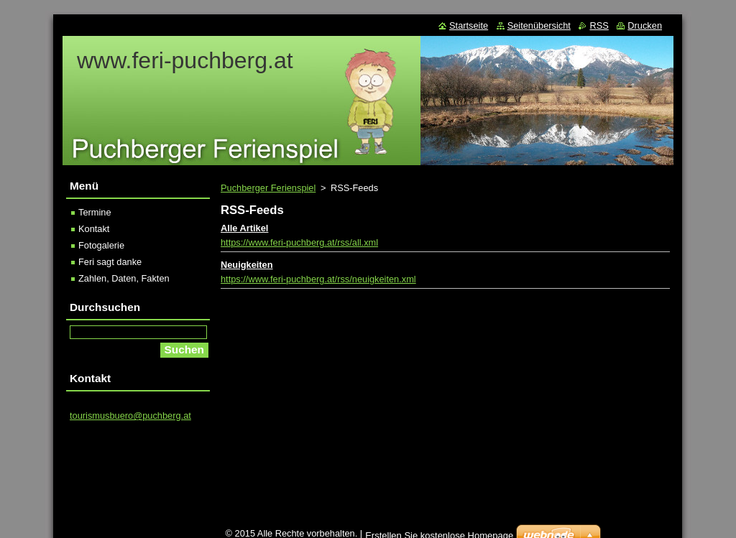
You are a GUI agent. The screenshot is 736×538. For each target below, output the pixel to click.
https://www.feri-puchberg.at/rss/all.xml (299, 242)
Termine (94, 212)
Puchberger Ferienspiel (268, 187)
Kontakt (93, 228)
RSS (598, 25)
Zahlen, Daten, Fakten (124, 278)
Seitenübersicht (539, 25)
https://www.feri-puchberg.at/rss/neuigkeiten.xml (318, 279)
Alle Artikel (244, 228)
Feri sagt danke (110, 261)
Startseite (468, 25)
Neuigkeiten (247, 264)
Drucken (644, 25)
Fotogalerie (101, 245)
